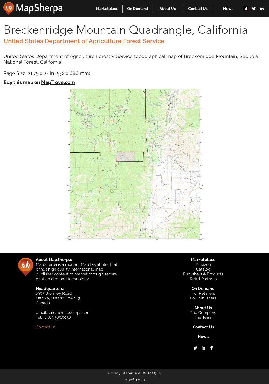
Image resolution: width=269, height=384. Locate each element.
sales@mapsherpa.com (69, 312)
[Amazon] (245, 8)
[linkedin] (261, 8)
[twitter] (253, 8)
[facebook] (211, 348)
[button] (107, 9)
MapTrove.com (58, 82)
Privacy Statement (124, 373)
